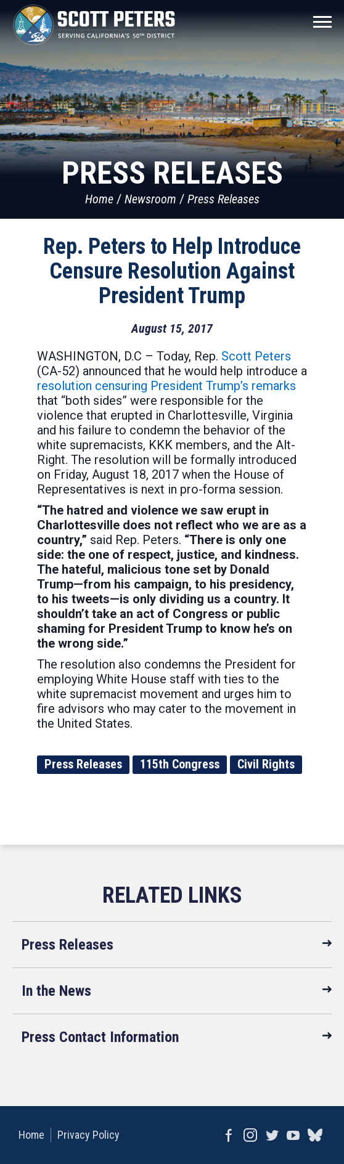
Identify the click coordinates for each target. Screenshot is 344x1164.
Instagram (250, 1135)
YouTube (293, 1135)
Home (99, 199)
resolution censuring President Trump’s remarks (166, 385)
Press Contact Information (100, 1037)
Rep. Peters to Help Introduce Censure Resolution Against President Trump (172, 271)
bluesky (315, 1135)
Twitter (271, 1135)
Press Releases (223, 199)
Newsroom (150, 199)
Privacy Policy (88, 1134)
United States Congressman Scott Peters (94, 24)
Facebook (228, 1135)
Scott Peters (256, 356)
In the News (56, 990)
